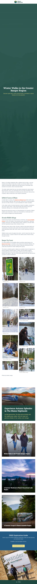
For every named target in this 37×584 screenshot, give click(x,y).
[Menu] (18, 582)
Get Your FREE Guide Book (18, 545)
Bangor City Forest (6, 243)
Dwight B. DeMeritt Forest (20, 199)
